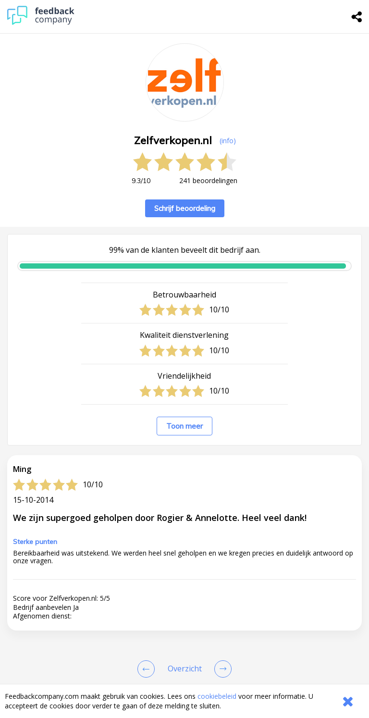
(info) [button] (228, 140)
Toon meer (184, 426)
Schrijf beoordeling (184, 208)
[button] (184, 670)
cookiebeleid (216, 696)
